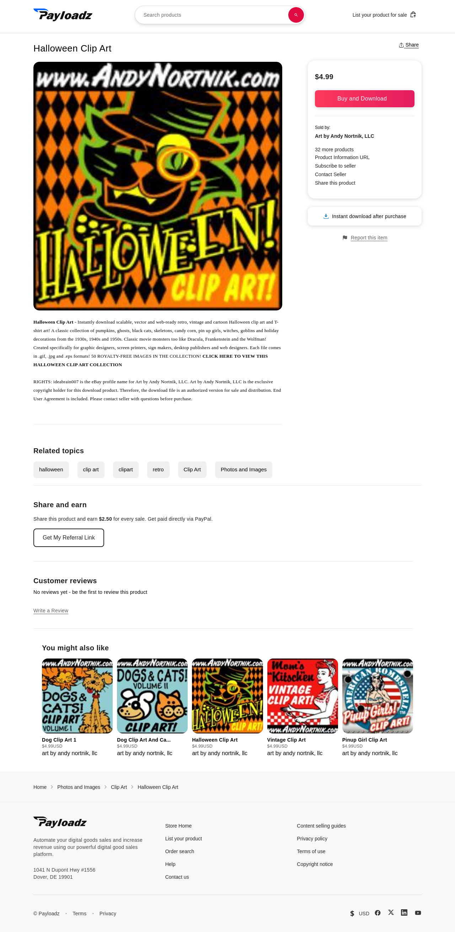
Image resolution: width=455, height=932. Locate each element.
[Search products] (296, 15)
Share (408, 45)
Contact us (177, 877)
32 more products (334, 149)
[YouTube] (418, 912)
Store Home (178, 826)
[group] (77, 708)
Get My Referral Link (69, 538)
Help (170, 864)
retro (158, 469)
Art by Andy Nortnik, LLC (344, 136)
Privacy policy (312, 838)
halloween (51, 469)
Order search (179, 851)
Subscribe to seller (335, 166)
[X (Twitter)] (391, 912)
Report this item (364, 238)
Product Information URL (342, 157)
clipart (126, 469)
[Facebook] (377, 912)
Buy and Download (364, 99)
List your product (183, 838)
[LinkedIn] (404, 912)
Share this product (335, 183)
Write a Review (50, 610)
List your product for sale (385, 14)
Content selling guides (321, 826)
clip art (91, 469)
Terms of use (311, 851)
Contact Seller (330, 174)
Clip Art (192, 469)
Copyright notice (315, 864)
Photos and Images (244, 469)
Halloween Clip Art (158, 787)
